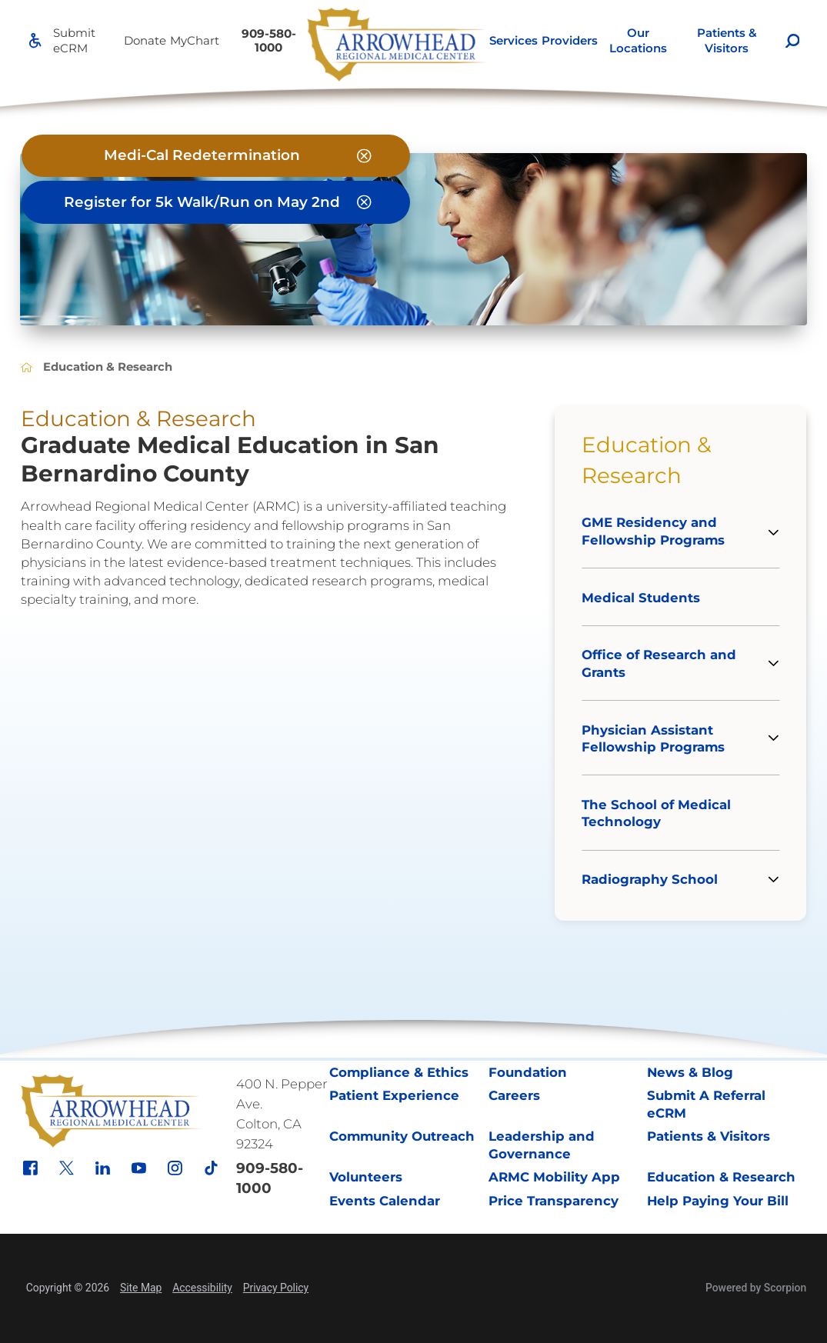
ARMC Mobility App (554, 1177)
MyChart (194, 40)
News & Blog (690, 1072)
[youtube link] (138, 1168)
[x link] (66, 1168)
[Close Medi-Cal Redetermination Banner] (364, 156)
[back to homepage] (26, 367)
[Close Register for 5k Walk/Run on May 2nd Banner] (364, 203)
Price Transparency (554, 1200)
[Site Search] (793, 41)
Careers (514, 1095)
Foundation (528, 1072)
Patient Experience (394, 1095)
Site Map (141, 1287)
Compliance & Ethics (399, 1072)
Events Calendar (384, 1200)
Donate (145, 40)
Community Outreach (402, 1136)
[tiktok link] (211, 1168)
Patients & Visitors (727, 40)
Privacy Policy (275, 1287)
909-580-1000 (269, 41)
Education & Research (647, 460)
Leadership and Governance (542, 1144)
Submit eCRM (74, 40)
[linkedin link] (102, 1168)
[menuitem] (513, 41)
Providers (570, 40)
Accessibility (202, 1287)
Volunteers (365, 1177)
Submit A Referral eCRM (706, 1104)
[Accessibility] (35, 40)
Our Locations (638, 40)
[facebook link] (30, 1168)
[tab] (779, 532)
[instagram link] (175, 1168)
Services (513, 40)
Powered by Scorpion (755, 1287)
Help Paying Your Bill (718, 1200)
